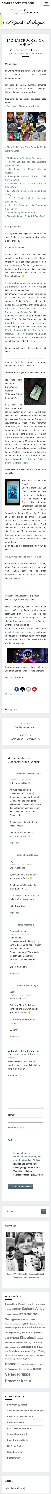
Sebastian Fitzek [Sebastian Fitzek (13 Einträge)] (27, 1364)
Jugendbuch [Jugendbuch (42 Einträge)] (12, 1337)
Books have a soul (15, 1422)
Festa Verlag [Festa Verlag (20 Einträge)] (10, 1328)
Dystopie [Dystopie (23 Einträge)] (25, 1324)
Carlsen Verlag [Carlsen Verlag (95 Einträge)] (33, 1309)
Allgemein (13, 709)
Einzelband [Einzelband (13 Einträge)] (33, 1324)
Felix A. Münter (25, 334)
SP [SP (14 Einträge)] (6, 1369)
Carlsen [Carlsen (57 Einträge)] (17, 1308)
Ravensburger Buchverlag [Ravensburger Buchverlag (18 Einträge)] (15, 1359)
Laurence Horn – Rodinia (27, 330)
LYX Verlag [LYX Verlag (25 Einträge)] (37, 1342)
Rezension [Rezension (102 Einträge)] (13, 1364)
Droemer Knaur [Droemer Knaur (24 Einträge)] (21, 1319)
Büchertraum (16, 265)
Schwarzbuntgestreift (17, 1434)
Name (11, 1115)
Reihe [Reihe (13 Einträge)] (28, 1359)
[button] (16, 689)
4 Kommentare (34, 53)
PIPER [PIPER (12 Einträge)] (29, 1351)
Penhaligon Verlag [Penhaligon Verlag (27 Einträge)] (18, 1351)
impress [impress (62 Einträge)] (36, 1332)
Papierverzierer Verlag (20, 315)
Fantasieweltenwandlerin (19, 1428)
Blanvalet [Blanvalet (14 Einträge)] (8, 1304)
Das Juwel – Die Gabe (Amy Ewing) (23, 106)
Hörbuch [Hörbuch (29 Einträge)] (26, 1332)
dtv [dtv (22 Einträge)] (30, 1319)
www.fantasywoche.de (15, 632)
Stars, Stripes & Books (17, 1440)
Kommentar (14, 1075)
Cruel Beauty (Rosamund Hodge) (22, 212)
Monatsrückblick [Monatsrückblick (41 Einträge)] (30, 1346)
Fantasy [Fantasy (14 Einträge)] (40, 1324)
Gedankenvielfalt (15, 1452)
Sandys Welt (27, 312)
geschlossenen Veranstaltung (19, 617)
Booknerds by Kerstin (17, 1405)
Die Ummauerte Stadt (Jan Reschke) (24, 158)
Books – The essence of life (20, 1416)
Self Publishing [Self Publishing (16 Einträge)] (39, 1364)
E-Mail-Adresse (16, 1127)
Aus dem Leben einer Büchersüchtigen (25, 1410)
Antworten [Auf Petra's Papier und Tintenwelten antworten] (14, 973)
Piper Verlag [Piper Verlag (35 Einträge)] (38, 1351)
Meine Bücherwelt (21, 308)
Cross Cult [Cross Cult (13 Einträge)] (8, 1314)
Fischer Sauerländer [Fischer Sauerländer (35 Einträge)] (27, 1327)
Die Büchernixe (12, 287)
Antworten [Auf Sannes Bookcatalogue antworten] (14, 913)
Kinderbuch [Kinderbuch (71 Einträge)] (28, 1337)
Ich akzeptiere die (28, 1166)
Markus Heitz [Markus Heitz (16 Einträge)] (15, 1347)
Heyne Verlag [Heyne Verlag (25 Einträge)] (15, 1332)
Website (12, 1140)
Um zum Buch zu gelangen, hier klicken (23, 557)
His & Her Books (15, 1446)
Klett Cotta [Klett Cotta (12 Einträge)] (40, 1338)
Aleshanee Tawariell (26, 773)
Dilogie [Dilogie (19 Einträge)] (15, 1314)
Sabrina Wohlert (38, 262)
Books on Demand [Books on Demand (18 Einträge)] (31, 1304)
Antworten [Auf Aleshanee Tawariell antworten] (14, 843)
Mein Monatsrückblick (20, 836)
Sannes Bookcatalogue (18, 3)
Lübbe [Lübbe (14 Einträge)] (7, 1347)
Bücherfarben (13, 1458)
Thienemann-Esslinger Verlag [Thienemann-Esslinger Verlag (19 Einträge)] (20, 1369)
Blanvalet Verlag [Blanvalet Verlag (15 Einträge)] (18, 1304)
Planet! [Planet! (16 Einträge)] (7, 1355)
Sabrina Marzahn (34, 283)
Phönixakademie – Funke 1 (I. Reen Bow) (26, 216)
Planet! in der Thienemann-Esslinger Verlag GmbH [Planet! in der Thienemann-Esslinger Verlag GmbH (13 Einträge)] (27, 1355)
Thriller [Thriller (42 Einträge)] (37, 1368)
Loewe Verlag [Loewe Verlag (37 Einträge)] (23, 1342)
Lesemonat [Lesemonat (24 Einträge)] (10, 1342)
